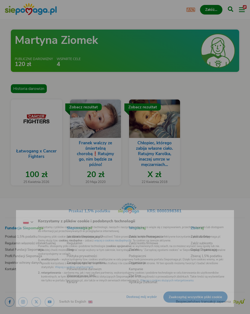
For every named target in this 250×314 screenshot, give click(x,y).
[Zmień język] (14, 216)
